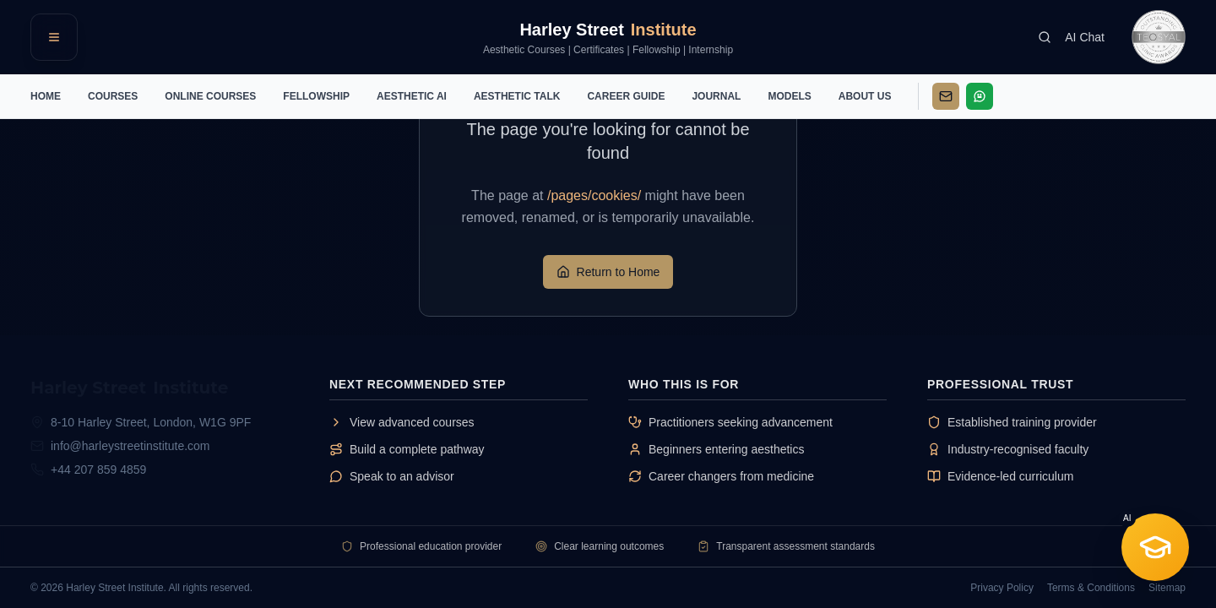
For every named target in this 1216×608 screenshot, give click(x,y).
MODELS (789, 96)
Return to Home (608, 272)
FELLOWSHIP (316, 96)
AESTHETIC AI (412, 96)
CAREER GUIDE (626, 96)
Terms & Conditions (1091, 588)
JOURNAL (716, 96)
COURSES (113, 96)
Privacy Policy (1002, 588)
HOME (45, 96)
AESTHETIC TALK (517, 96)
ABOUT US (865, 96)
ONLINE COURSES (210, 96)
